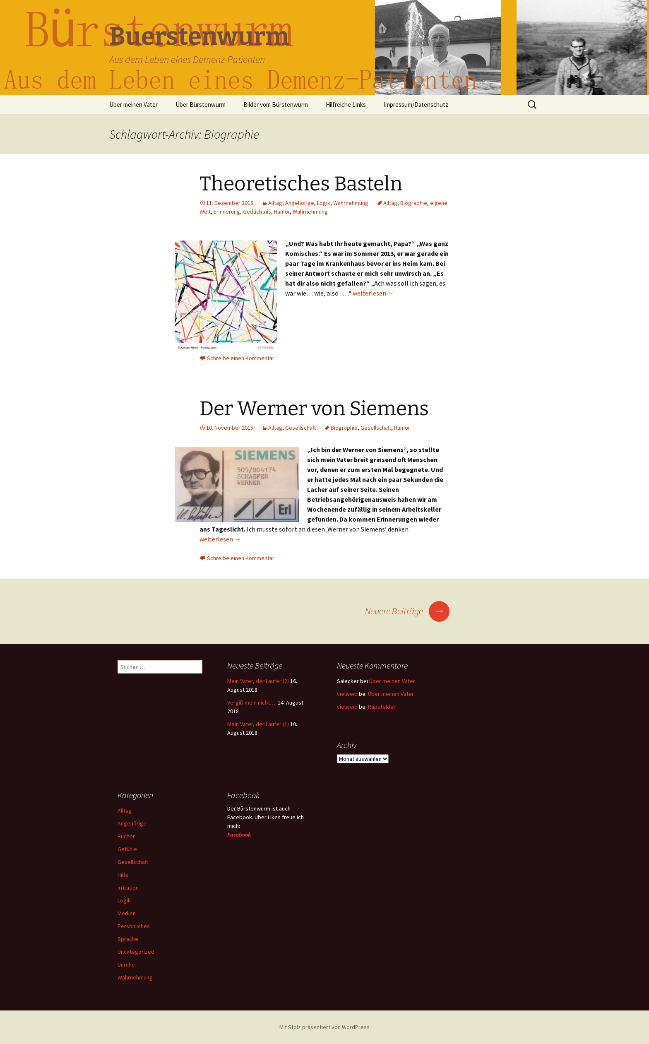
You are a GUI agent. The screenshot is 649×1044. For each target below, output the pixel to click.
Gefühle (127, 849)
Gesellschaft (300, 427)
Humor (282, 211)
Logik (323, 203)
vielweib (347, 694)
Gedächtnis (257, 211)
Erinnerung (227, 211)
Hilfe (123, 874)
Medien (127, 913)
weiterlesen (373, 293)
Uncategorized (136, 951)
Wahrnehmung (350, 203)
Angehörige (299, 203)
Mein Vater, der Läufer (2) (258, 681)
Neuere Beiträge (407, 611)
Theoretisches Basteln (301, 184)
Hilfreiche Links (346, 104)
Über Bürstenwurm (200, 104)
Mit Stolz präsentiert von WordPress (324, 1027)
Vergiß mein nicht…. (251, 702)
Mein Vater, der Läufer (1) (258, 724)
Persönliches (134, 926)
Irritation (128, 887)
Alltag (275, 203)
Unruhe (126, 964)
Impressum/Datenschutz (416, 104)
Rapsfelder (382, 706)
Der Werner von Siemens (314, 409)
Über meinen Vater (133, 104)
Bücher (126, 836)
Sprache (128, 939)
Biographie (413, 203)
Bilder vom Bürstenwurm (275, 104)
